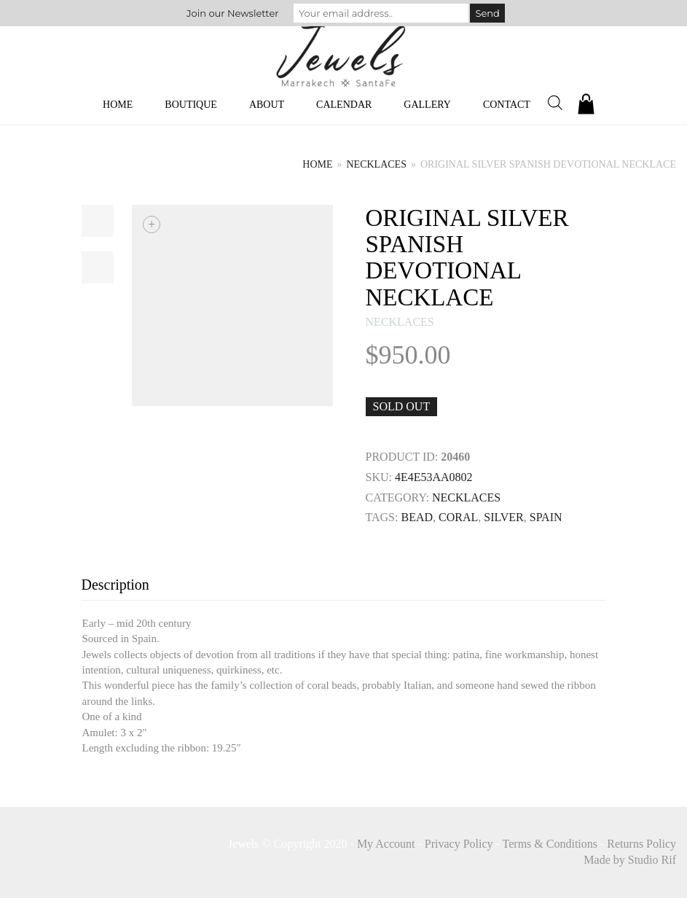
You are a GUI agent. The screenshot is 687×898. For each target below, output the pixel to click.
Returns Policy (641, 844)
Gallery (427, 104)
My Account (386, 844)
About (266, 104)
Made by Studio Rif (630, 860)
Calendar (344, 104)
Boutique (191, 104)
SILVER (504, 517)
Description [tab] (115, 585)
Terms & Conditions (550, 844)
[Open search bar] (555, 102)
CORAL (458, 517)
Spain (546, 517)
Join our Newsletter (232, 13)
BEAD (417, 517)
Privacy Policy (459, 844)
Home (118, 104)
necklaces (377, 164)
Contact (506, 104)
